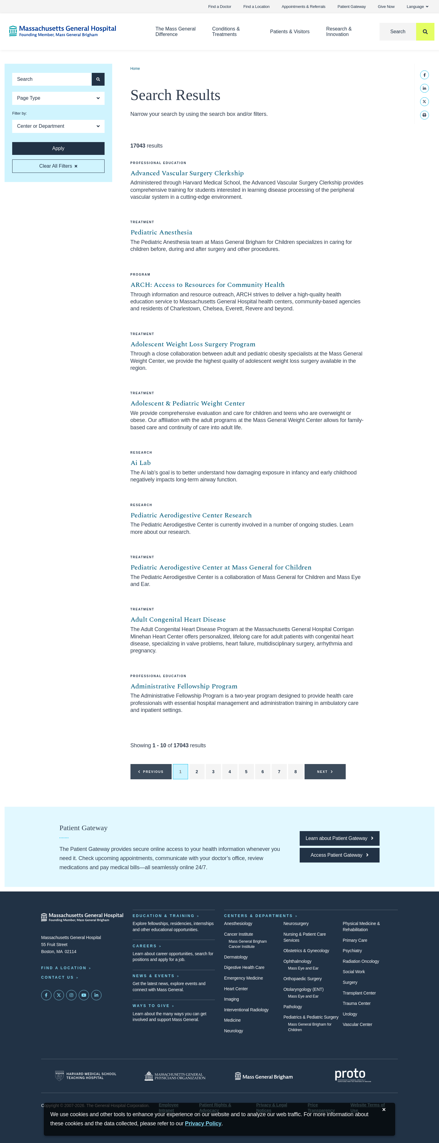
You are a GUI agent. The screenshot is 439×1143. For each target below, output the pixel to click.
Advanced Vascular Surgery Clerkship (187, 173)
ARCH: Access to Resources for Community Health (207, 285)
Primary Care (355, 940)
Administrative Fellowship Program (183, 686)
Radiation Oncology (361, 961)
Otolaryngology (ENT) (304, 989)
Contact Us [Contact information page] (57, 977)
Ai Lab (140, 463)
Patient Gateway (351, 6)
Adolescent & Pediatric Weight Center (187, 403)
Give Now (386, 6)
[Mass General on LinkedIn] (96, 995)
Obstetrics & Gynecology (306, 950)
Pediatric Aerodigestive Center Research (191, 515)
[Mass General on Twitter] (59, 995)
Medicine (232, 1020)
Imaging (231, 999)
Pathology (293, 1006)
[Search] (407, 32)
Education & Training (164, 916)
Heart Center (236, 988)
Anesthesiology (238, 923)
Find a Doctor (219, 6)
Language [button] (417, 6)
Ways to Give (151, 1006)
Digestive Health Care (244, 967)
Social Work (354, 971)
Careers (145, 946)
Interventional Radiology (246, 1009)
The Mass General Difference (175, 31)
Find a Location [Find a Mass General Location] (64, 968)
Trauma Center (356, 1003)
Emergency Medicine (243, 978)
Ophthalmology (298, 961)
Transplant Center (359, 993)
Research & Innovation (339, 31)
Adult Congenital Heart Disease (178, 620)
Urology (350, 1014)
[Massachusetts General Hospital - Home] (82, 917)
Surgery (350, 982)
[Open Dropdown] (58, 98)
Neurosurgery (296, 923)
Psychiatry (352, 950)
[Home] (73, 31)
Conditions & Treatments (226, 31)
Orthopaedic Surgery (303, 978)
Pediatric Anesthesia (161, 232)
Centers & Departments (258, 916)
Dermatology (236, 957)
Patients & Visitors (290, 31)
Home (135, 68)
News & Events (154, 976)
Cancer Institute (238, 934)
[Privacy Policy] (203, 1123)
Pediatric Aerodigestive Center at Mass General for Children (221, 568)
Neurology (233, 1030)
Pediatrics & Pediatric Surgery (311, 1017)
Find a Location (256, 6)
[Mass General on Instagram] (71, 995)
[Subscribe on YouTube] (84, 995)
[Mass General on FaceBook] (46, 995)
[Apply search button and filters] (98, 79)
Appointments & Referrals (303, 6)
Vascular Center (357, 1024)
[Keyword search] (51, 79)
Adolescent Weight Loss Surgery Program (192, 344)
